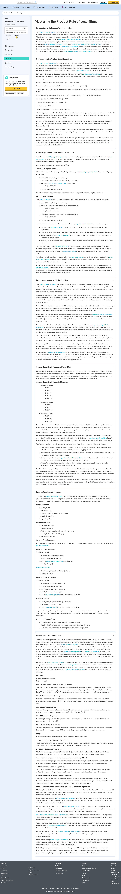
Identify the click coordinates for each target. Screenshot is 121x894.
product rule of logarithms (47, 31)
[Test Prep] (55, 6)
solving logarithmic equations (70, 644)
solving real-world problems (58, 825)
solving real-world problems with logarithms (87, 43)
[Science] (27, 6)
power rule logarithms (53, 594)
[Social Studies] (40, 6)
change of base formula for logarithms (70, 457)
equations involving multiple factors (55, 43)
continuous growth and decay (59, 839)
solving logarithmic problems (57, 156)
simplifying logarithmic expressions (69, 39)
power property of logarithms (88, 171)
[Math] (6, 6)
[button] (27, 2)
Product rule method (42, 567)
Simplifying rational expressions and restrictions (51, 814)
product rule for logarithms (47, 284)
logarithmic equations (83, 70)
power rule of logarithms (91, 651)
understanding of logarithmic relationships (77, 51)
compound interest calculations (102, 313)
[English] (17, 6)
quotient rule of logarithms (98, 437)
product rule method (45, 199)
